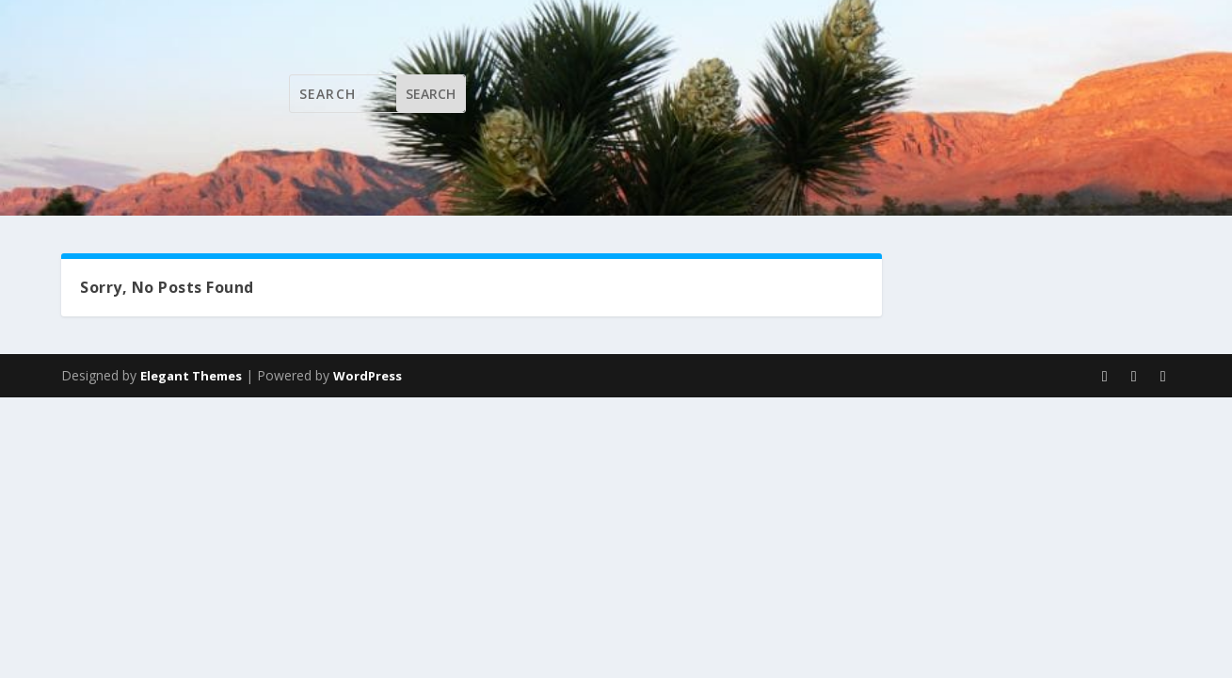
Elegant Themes (191, 375)
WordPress (367, 375)
